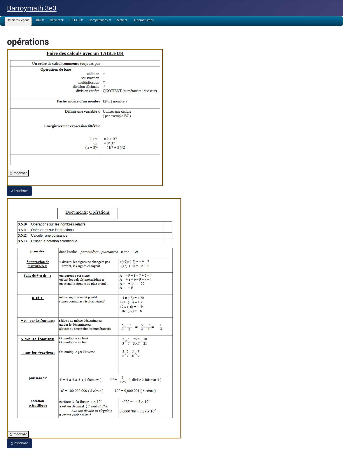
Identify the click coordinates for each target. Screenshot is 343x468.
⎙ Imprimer (18, 173)
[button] (39, 21)
